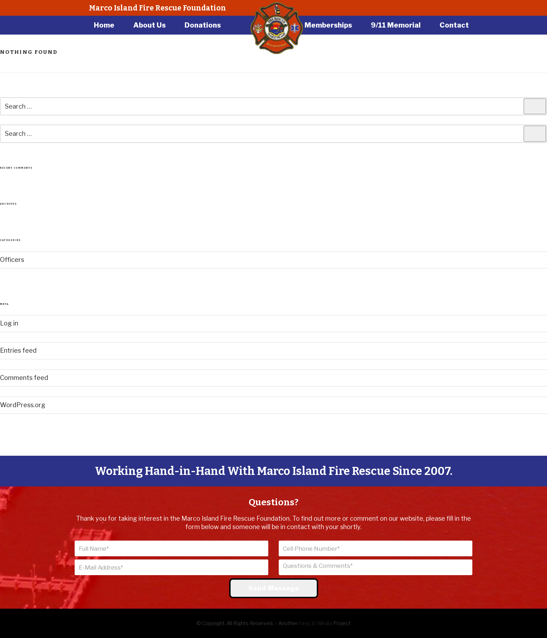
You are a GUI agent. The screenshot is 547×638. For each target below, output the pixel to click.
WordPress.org (22, 405)
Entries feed (18, 350)
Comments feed (24, 377)
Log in (9, 323)
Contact (454, 25)
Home (104, 25)
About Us (149, 25)
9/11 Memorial (396, 25)
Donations (203, 25)
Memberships (328, 25)
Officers (12, 259)
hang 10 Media (315, 623)
